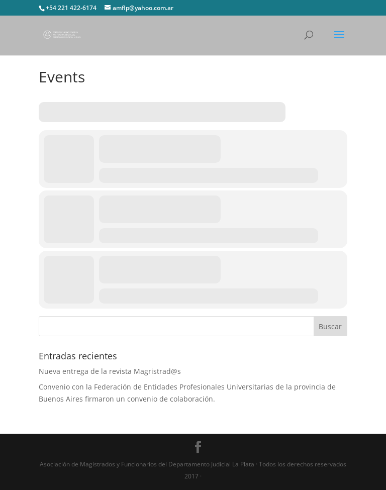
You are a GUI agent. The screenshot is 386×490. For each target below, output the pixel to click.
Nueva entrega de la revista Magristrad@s (110, 371)
